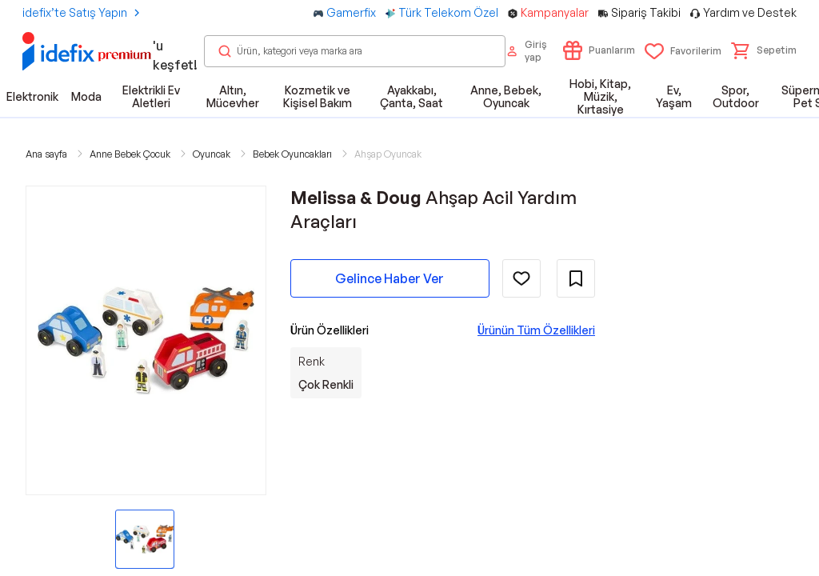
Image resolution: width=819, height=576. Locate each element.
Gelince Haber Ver (389, 278)
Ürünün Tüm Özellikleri (536, 330)
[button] (764, 50)
